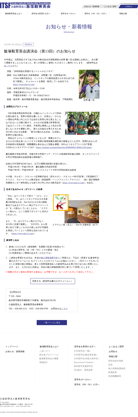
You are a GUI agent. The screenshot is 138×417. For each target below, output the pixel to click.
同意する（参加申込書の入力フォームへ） (52, 281)
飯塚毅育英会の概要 (49, 358)
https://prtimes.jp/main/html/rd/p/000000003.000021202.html (64, 147)
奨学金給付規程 (115, 361)
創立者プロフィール (49, 355)
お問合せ (128, 6)
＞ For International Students (128, 3)
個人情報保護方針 (49, 258)
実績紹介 (43, 362)
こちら (9, 66)
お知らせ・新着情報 (91, 6)
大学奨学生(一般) (82, 351)
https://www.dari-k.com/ (24, 84)
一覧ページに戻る (51, 322)
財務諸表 (112, 372)
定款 (110, 365)
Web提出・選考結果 (83, 370)
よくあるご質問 (110, 6)
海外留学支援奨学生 (83, 366)
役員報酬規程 (114, 376)
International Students (83, 362)
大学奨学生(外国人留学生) (86, 358)
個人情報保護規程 (116, 368)
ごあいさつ (44, 351)
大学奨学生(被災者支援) (85, 355)
